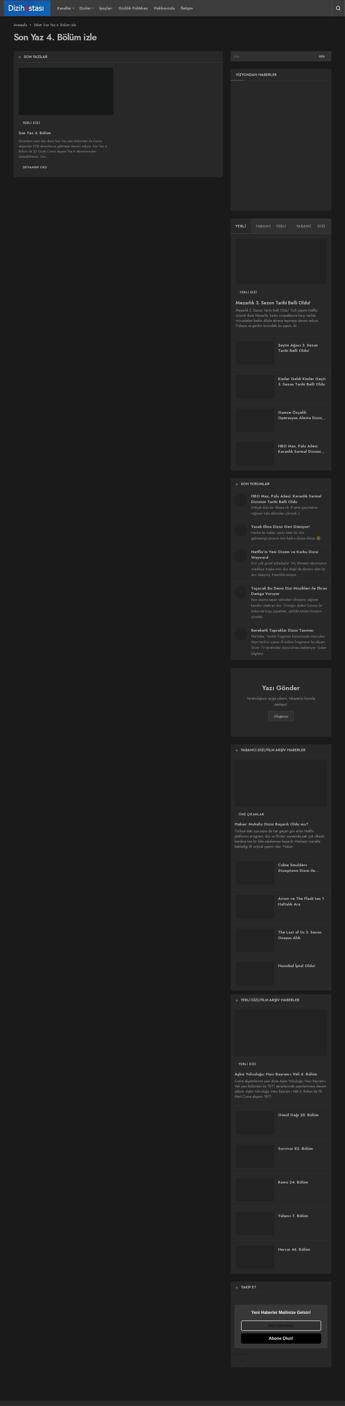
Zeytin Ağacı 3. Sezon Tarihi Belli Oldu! (298, 348)
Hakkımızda (164, 8)
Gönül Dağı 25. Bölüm (298, 1115)
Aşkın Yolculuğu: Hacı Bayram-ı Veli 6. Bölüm (276, 1074)
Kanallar (64, 8)
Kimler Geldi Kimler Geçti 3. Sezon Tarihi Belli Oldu (302, 381)
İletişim (187, 8)
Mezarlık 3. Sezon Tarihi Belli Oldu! (273, 303)
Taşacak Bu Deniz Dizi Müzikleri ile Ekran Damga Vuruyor (289, 591)
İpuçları (105, 8)
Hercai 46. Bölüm (294, 1249)
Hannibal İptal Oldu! (296, 966)
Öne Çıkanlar (251, 814)
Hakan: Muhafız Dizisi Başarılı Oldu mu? (271, 824)
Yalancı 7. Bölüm (293, 1216)
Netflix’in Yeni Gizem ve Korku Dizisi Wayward (284, 554)
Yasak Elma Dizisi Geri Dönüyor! (280, 526)
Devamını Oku (35, 167)
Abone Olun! (281, 1338)
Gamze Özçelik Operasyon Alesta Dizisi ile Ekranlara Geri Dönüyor (300, 421)
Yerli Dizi (31, 123)
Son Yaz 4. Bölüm (35, 133)
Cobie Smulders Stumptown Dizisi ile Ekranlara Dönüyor (296, 870)
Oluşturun (281, 716)
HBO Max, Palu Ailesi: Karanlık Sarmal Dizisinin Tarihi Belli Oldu (300, 451)
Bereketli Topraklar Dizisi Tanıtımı (282, 630)
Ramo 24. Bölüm (293, 1182)
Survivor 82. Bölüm (295, 1148)
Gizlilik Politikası (133, 8)
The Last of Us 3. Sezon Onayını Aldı (299, 935)
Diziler (85, 8)
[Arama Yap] (338, 8)
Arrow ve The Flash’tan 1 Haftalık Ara (301, 901)
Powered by (281, 1357)
